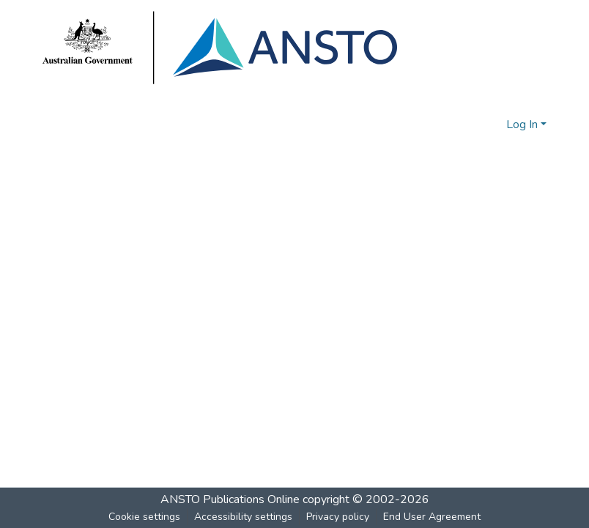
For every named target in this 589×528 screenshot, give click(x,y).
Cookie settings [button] (144, 517)
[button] (471, 124)
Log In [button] (523, 124)
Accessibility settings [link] (243, 517)
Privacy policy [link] (337, 517)
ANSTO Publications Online (230, 499)
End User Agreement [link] (432, 517)
